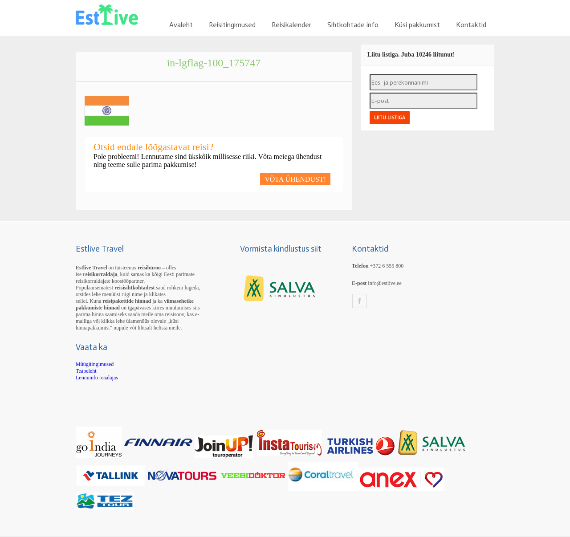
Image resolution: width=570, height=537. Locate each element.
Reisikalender (291, 24)
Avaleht (181, 24)
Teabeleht (86, 371)
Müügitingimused (95, 364)
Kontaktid (471, 24)
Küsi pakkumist (417, 24)
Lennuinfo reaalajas (97, 377)
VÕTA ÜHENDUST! (295, 179)
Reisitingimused (232, 24)
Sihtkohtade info (353, 24)
